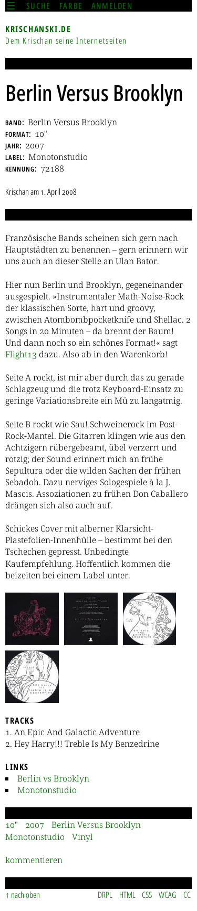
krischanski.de (38, 29)
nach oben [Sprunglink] (25, 894)
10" (11, 824)
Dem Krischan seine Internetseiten (66, 40)
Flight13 (21, 354)
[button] (32, 619)
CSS (147, 894)
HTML (127, 894)
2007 (34, 824)
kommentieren (34, 860)
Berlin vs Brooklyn (53, 778)
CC (187, 894)
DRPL (105, 894)
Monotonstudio (47, 790)
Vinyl (82, 837)
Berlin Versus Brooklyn (96, 824)
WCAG (168, 894)
